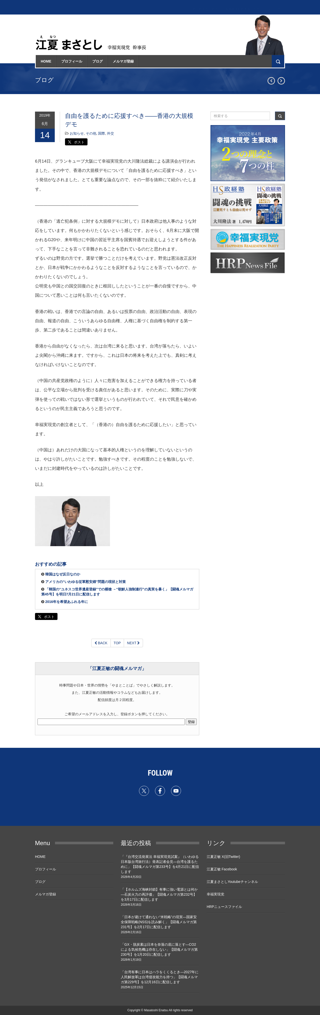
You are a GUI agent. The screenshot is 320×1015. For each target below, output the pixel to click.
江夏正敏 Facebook (222, 869)
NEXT (133, 643)
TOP (117, 643)
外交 (110, 133)
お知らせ (77, 133)
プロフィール (71, 61)
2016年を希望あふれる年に (66, 602)
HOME (46, 61)
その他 (91, 133)
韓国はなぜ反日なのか (62, 574)
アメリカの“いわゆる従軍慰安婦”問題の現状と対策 (85, 582)
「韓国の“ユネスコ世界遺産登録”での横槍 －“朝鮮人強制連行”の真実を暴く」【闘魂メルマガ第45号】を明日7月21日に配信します (117, 591)
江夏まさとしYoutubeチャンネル (232, 882)
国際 (101, 133)
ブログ (97, 61)
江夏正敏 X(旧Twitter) (223, 857)
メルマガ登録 (123, 61)
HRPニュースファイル (224, 907)
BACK (101, 643)
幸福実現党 (215, 894)
